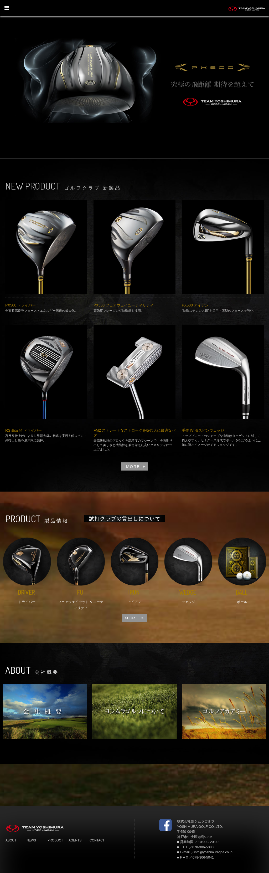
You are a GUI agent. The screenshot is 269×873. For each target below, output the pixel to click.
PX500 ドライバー (20, 305)
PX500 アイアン (195, 305)
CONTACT (97, 840)
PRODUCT (55, 840)
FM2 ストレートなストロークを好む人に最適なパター (134, 432)
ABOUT (11, 840)
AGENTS (75, 840)
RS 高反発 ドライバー (23, 430)
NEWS (31, 840)
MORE (136, 466)
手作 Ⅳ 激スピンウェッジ (203, 430)
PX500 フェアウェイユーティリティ (123, 305)
